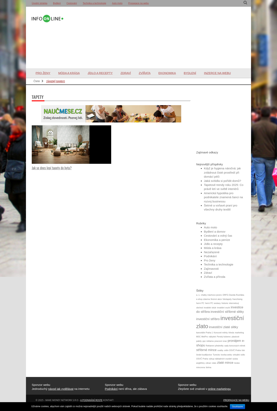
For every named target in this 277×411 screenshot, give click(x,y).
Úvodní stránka (39, 3)
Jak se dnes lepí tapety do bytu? (52, 167)
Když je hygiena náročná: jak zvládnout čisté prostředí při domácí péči (222, 172)
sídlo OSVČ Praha (232, 350)
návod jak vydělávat (60, 388)
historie (225, 303)
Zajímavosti (211, 268)
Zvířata (144, 73)
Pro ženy (43, 73)
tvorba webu (226, 355)
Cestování (72, 3)
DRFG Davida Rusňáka (233, 295)
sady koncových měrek (234, 345)
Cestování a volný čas (218, 235)
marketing (239, 332)
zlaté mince (225, 362)
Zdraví (125, 73)
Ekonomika (167, 73)
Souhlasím (237, 406)
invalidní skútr (210, 307)
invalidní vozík (223, 307)
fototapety (227, 299)
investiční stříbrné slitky (227, 312)
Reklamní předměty (215, 345)
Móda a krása (69, 73)
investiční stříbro (208, 319)
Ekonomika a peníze (217, 239)
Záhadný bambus (55, 81)
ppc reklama (208, 341)
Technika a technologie (94, 3)
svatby (220, 350)
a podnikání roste (91, 400)
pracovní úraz (220, 341)
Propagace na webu (138, 3)
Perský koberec (224, 336)
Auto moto (117, 3)
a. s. (198, 295)
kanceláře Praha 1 (204, 332)
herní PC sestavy (213, 303)
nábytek (212, 336)
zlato (214, 363)
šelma (208, 367)
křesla (231, 332)
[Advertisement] (154, 37)
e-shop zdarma (203, 299)
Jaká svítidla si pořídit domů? (222, 180)
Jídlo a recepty (100, 73)
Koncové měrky (221, 332)
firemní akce (216, 299)
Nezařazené (211, 252)
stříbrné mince (206, 350)
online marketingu (219, 388)
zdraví (208, 363)
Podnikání (210, 256)
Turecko (216, 355)
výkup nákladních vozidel (220, 359)
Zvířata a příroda (214, 276)
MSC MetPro (202, 336)
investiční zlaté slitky (223, 327)
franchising (237, 299)
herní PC (200, 303)
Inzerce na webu (217, 73)
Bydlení (57, 3)
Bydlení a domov (214, 231)
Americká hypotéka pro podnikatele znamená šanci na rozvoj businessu (223, 197)
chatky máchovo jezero (211, 295)
